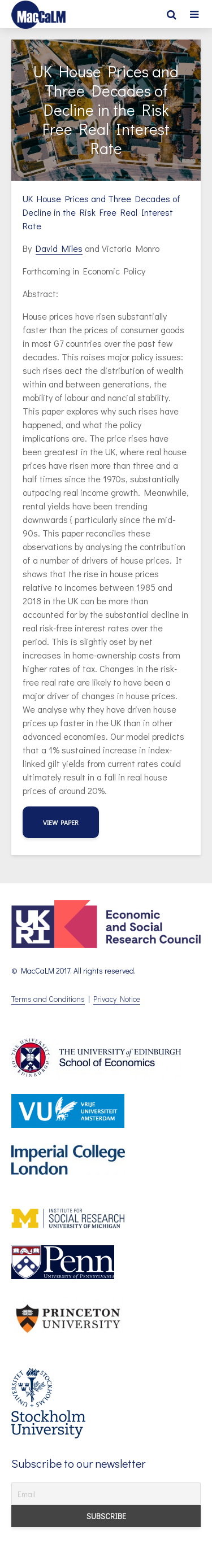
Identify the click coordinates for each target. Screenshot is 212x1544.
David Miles (59, 248)
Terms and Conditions (48, 998)
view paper (61, 822)
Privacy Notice (116, 998)
